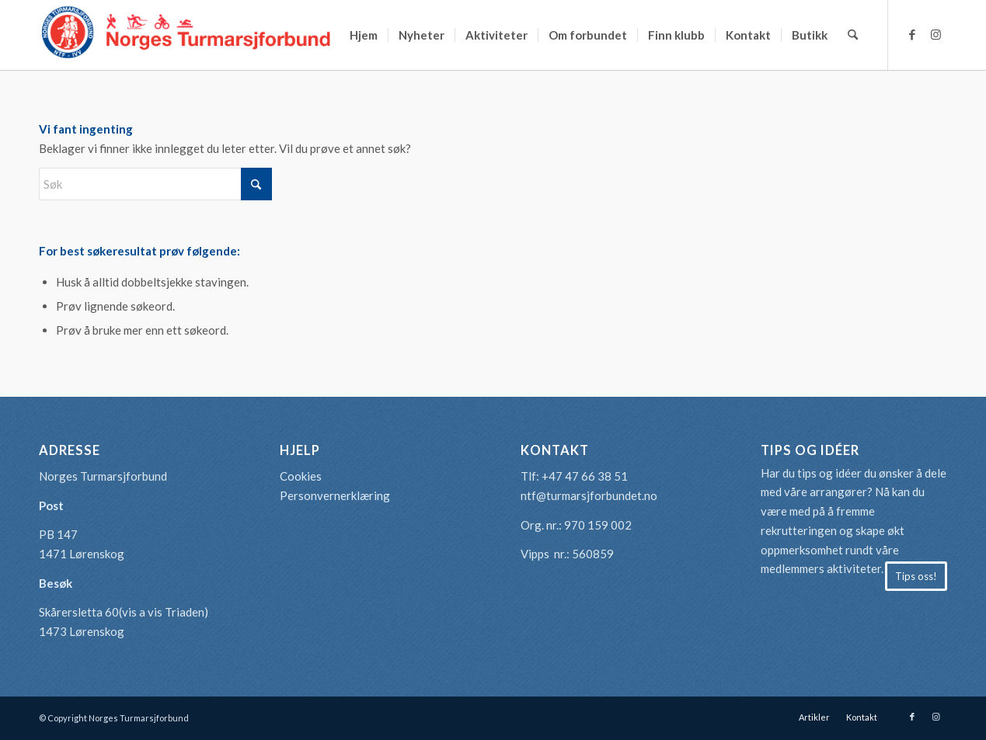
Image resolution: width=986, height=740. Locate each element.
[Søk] (853, 35)
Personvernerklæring (335, 495)
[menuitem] (364, 35)
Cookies (301, 476)
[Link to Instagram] (935, 34)
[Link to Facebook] (912, 34)
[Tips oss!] (916, 576)
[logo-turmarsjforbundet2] (186, 35)
